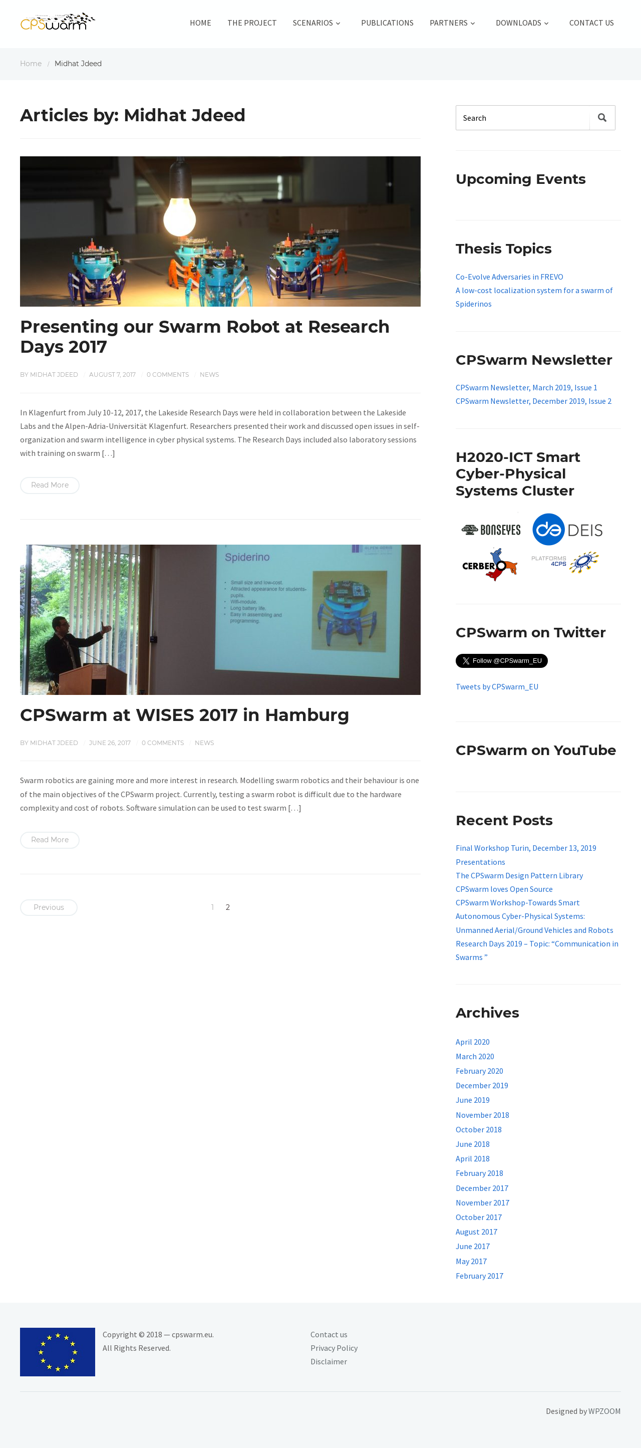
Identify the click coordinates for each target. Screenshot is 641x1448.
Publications (387, 23)
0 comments (168, 374)
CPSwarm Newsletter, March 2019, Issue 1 (526, 387)
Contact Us (591, 23)
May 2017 (471, 1261)
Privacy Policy (334, 1348)
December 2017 (482, 1188)
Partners (449, 23)
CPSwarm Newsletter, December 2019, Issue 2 (533, 401)
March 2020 (475, 1056)
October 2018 (479, 1129)
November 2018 (482, 1115)
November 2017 (482, 1202)
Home (200, 23)
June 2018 (473, 1144)
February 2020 (479, 1071)
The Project (252, 23)
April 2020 (473, 1042)
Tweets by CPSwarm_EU (497, 686)
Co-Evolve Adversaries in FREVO (509, 277)
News (209, 374)
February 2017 (479, 1276)
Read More (50, 485)
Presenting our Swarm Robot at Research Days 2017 (205, 337)
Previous (49, 907)
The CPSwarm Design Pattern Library (519, 875)
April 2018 (473, 1158)
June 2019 (473, 1100)
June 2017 (473, 1246)
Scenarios (313, 23)
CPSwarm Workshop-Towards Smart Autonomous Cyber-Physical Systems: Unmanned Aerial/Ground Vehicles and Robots (534, 915)
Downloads (518, 23)
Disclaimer (328, 1361)
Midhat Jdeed (54, 374)
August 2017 (476, 1232)
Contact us (329, 1334)
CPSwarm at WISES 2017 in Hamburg (185, 715)
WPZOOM (604, 1411)
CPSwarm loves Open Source (504, 889)
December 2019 (482, 1085)
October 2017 (479, 1217)
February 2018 (479, 1173)
